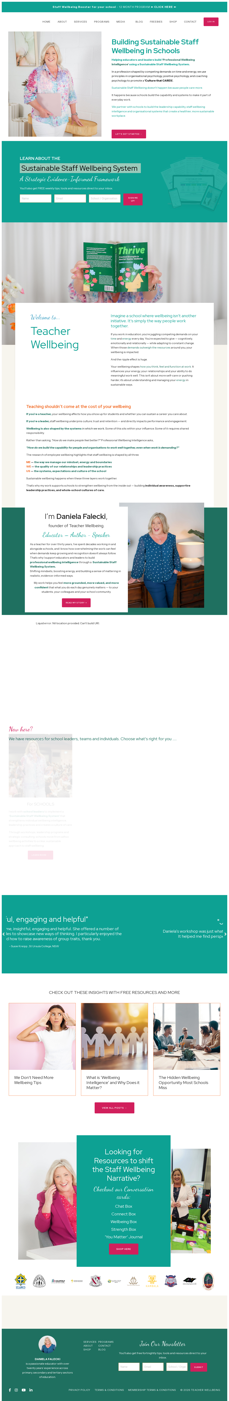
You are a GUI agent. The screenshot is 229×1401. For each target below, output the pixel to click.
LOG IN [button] (211, 21)
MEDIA (121, 21)
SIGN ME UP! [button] (133, 199)
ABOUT (62, 21)
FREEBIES (156, 21)
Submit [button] (198, 1368)
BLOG (139, 21)
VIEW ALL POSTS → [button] (114, 1108)
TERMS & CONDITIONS (109, 1391)
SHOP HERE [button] (123, 1250)
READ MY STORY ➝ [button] (76, 603)
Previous (3, 934)
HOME (47, 21)
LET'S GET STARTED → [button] (128, 134)
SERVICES (80, 21)
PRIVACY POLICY (79, 1391)
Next (225, 934)
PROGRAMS (102, 21)
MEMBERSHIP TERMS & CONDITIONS (152, 1391)
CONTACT (190, 21)
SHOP (173, 21)
